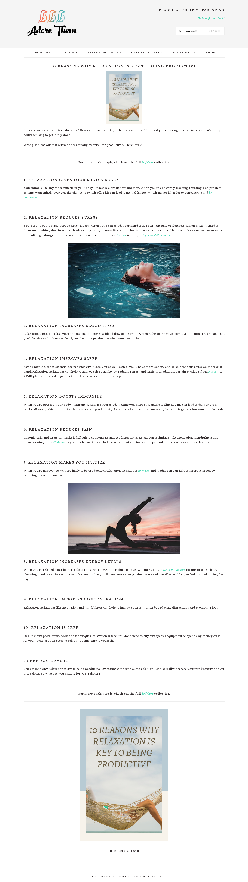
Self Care (147, 162)
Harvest (213, 371)
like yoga (144, 470)
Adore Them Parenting (52, 23)
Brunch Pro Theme (127, 877)
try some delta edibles (156, 235)
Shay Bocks (154, 877)
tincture (122, 235)
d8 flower (59, 442)
